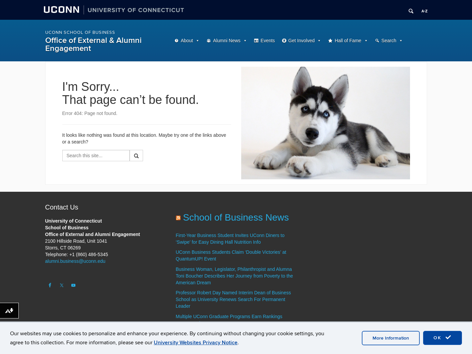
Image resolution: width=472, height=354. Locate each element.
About (187, 40)
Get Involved (301, 40)
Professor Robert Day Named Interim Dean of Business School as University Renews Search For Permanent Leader (233, 299)
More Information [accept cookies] (391, 338)
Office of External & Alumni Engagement (93, 44)
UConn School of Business (80, 32)
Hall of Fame (348, 40)
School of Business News (236, 217)
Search (389, 40)
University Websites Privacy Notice (196, 342)
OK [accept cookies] (442, 338)
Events (268, 40)
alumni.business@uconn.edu (75, 261)
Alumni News (227, 40)
